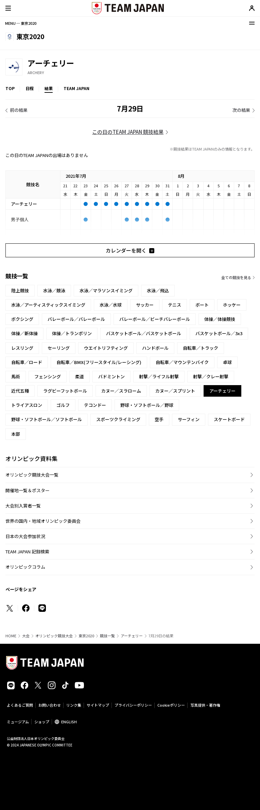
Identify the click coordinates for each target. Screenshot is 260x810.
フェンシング (47, 376)
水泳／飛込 (158, 290)
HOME (10, 635)
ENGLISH (69, 721)
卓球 (227, 362)
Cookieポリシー (171, 705)
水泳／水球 (111, 304)
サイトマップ (98, 705)
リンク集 (73, 705)
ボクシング (22, 319)
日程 (29, 88)
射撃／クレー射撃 (210, 376)
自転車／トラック (200, 348)
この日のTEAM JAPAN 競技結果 (127, 131)
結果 (49, 88)
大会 (26, 635)
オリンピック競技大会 (54, 635)
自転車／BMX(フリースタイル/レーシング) (98, 362)
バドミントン (111, 376)
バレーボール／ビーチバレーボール (154, 319)
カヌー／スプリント (175, 390)
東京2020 (86, 635)
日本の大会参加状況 (25, 536)
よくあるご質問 (20, 705)
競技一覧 (107, 635)
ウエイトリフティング (106, 348)
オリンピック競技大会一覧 (31, 474)
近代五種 (20, 390)
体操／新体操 (24, 333)
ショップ (41, 721)
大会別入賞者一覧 (23, 505)
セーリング (59, 348)
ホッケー (232, 304)
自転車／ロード (26, 362)
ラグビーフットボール (65, 390)
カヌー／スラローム (121, 390)
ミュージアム (18, 721)
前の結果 (19, 110)
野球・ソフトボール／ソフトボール (46, 419)
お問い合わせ (49, 705)
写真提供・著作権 (205, 705)
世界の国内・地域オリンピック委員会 (43, 521)
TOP (10, 88)
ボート (202, 304)
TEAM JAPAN (76, 88)
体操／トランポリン (72, 333)
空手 (159, 419)
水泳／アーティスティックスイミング (48, 304)
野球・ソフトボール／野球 (146, 405)
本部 (15, 434)
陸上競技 (20, 290)
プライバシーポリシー (133, 705)
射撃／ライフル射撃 (159, 376)
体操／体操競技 (219, 319)
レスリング (22, 348)
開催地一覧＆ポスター (27, 490)
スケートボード (229, 419)
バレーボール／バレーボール (76, 319)
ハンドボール (155, 348)
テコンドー (95, 405)
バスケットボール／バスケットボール (143, 333)
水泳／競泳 (54, 290)
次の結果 (241, 110)
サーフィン (189, 419)
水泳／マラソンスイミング (106, 290)
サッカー (145, 304)
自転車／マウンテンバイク (182, 362)
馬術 (15, 376)
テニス (174, 304)
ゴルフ (63, 405)
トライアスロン (26, 405)
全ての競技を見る (236, 277)
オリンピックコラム (25, 567)
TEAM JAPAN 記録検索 (27, 551)
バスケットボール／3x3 (218, 333)
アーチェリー (132, 635)
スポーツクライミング (118, 419)
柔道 (79, 376)
